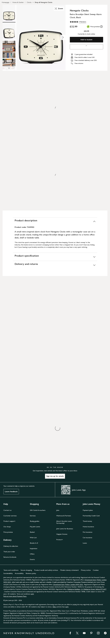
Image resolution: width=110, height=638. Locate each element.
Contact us (7, 510)
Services (33, 516)
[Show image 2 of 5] (63, 37)
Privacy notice (86, 570)
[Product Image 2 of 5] (9, 31)
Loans (85, 543)
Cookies (96, 570)
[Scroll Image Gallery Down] (9, 68)
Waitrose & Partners (63, 516)
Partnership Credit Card (91, 516)
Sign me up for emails (55, 476)
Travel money (87, 521)
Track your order (9, 552)
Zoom (59, 8)
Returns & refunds (9, 557)
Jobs (57, 510)
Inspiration (33, 548)
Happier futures (61, 534)
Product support (9, 521)
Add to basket (86, 40)
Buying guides (34, 521)
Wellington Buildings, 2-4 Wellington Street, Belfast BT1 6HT (86, 589)
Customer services (10, 516)
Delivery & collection (10, 546)
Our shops (7, 527)
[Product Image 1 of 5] (9, 13)
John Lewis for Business (64, 529)
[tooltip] (101, 26)
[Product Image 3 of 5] (9, 49)
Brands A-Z (34, 543)
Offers (32, 554)
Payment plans (88, 510)
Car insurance (87, 538)
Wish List (33, 538)
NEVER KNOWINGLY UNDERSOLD (29, 633)
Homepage (5, 2)
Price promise (8, 532)
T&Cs (54, 607)
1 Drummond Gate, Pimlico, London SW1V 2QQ (68, 584)
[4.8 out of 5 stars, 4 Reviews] (78, 22)
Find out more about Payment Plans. (15, 596)
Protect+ (59, 540)
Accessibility (19, 573)
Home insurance (88, 527)
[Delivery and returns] (55, 265)
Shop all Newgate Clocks (43, 2)
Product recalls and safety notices (46, 570)
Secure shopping (26, 570)
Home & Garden (18, 2)
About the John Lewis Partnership (64, 522)
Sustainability (8, 573)
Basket (32, 532)
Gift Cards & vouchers (37, 510)
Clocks (29, 2)
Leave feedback (11, 492)
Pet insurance (87, 532)
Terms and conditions (10, 570)
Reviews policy (31, 573)
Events (32, 559)
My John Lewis (35, 527)
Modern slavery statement (69, 570)
